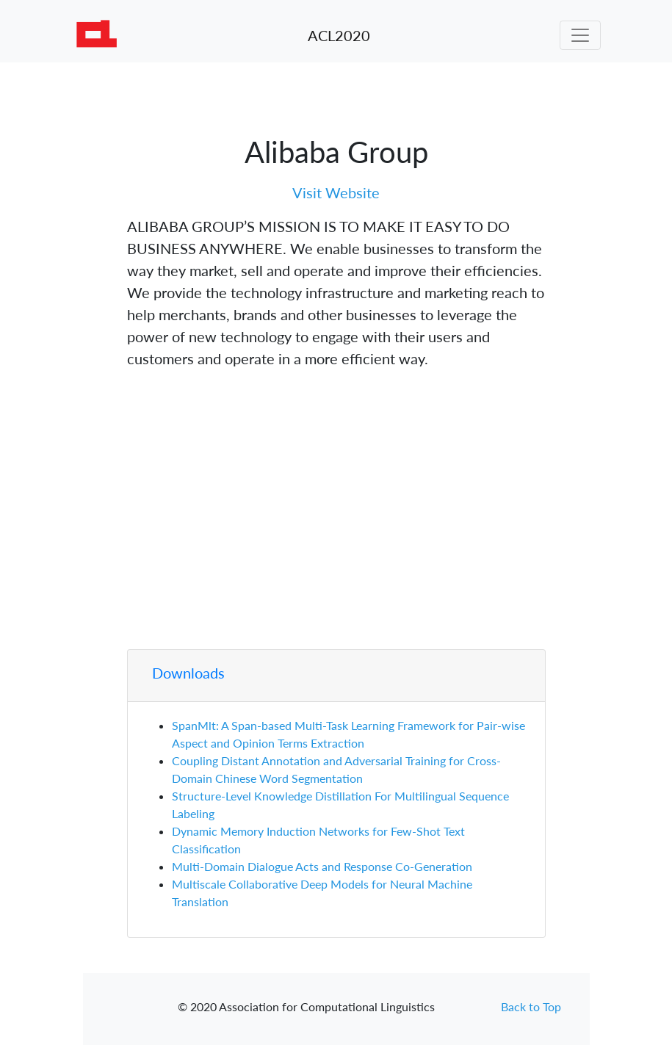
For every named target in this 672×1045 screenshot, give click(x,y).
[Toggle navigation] (580, 35)
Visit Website (336, 192)
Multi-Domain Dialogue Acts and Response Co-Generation (322, 866)
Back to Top (531, 1006)
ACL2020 (339, 35)
